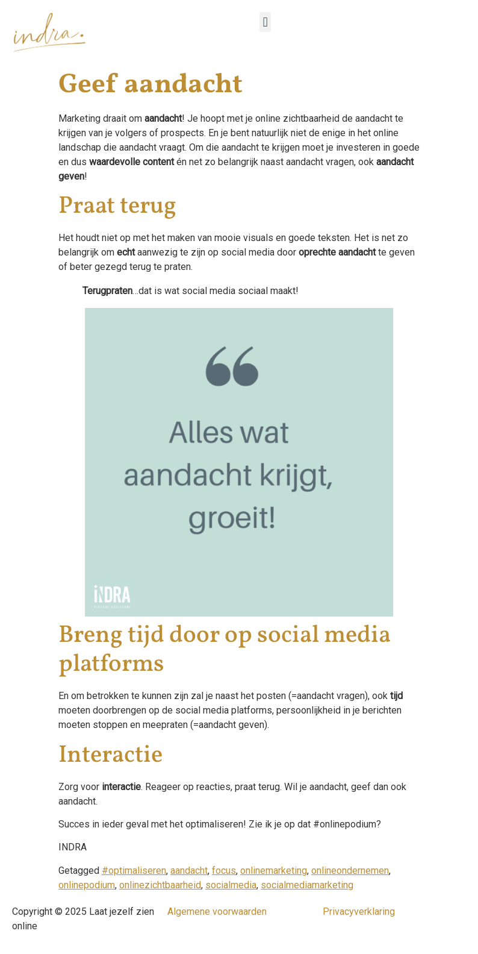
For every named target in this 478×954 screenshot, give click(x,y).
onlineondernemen (350, 870)
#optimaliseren (134, 870)
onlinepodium (86, 885)
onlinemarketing (273, 870)
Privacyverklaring (359, 911)
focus (224, 870)
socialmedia (230, 885)
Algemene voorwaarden (217, 911)
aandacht (189, 870)
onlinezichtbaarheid (160, 885)
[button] (265, 22)
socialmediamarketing (307, 885)
